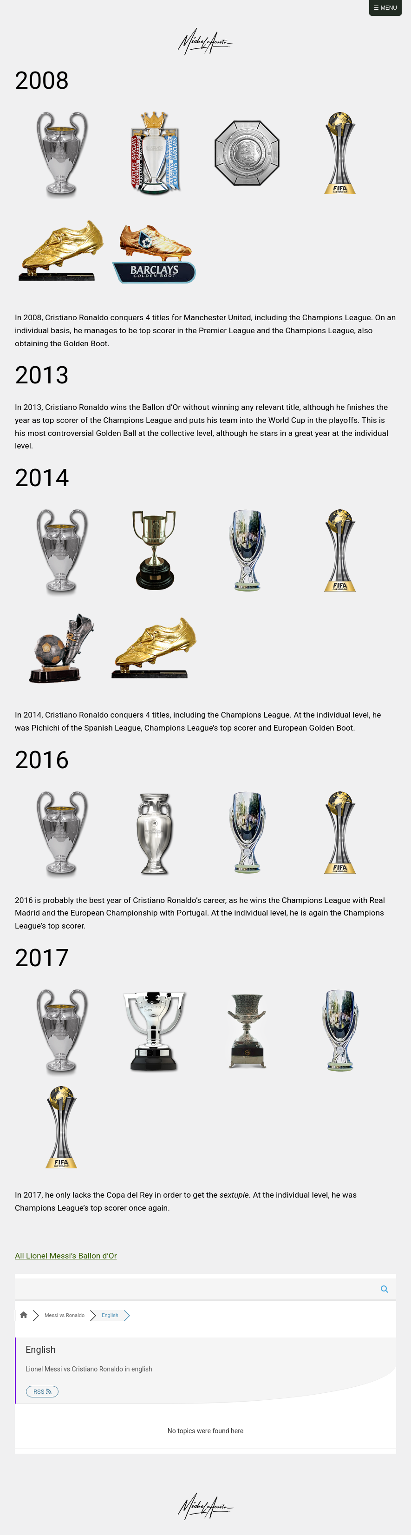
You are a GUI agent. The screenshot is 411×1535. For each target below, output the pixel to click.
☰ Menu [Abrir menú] (385, 8)
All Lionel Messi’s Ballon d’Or (66, 1255)
